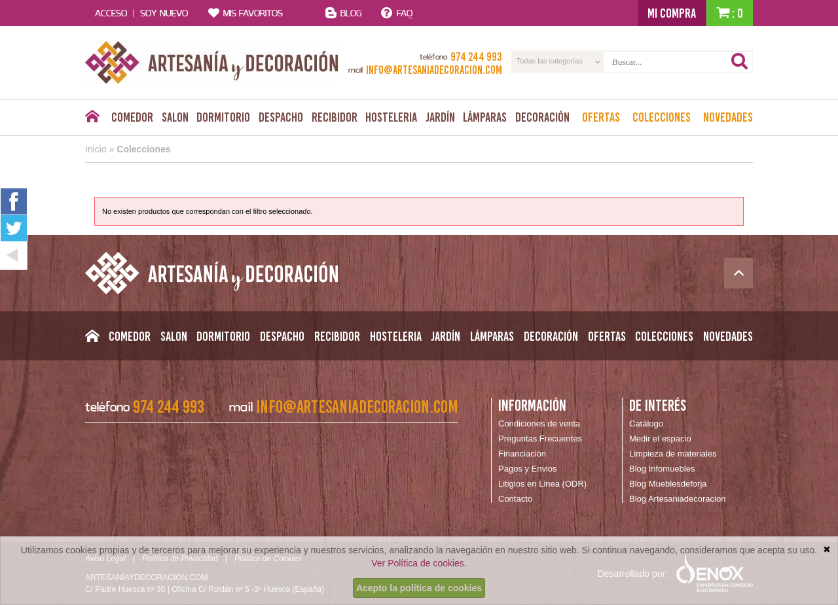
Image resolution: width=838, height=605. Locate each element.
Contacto (515, 498)
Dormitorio (223, 117)
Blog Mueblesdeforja (668, 483)
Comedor (132, 117)
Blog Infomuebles (662, 468)
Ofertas (601, 117)
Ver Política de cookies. (419, 563)
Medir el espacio (660, 438)
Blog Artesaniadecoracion (677, 498)
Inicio (96, 149)
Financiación (522, 453)
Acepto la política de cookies (419, 588)
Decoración (542, 117)
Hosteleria (391, 117)
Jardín (440, 117)
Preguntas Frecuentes (540, 438)
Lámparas (485, 117)
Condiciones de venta (539, 423)
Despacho (281, 117)
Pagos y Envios (527, 468)
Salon (175, 117)
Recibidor (334, 117)
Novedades (728, 117)
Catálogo (646, 423)
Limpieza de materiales (673, 453)
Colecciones (661, 117)
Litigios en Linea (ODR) (542, 483)
